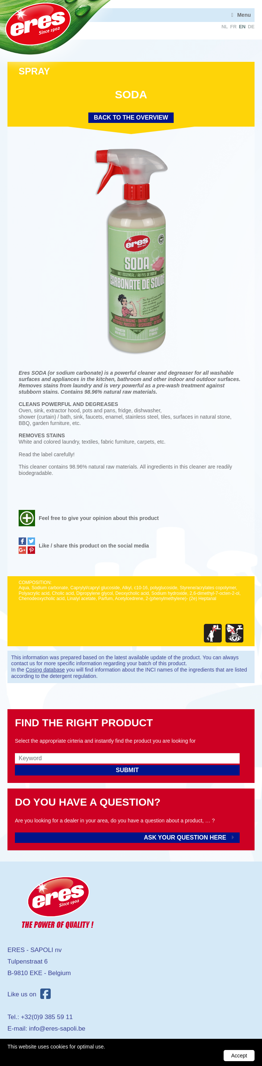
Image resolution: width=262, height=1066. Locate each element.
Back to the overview (131, 117)
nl (224, 26)
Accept (239, 1056)
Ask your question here (185, 837)
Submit (127, 770)
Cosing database (45, 670)
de (251, 26)
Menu (244, 15)
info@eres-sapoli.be (57, 1028)
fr (233, 26)
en (242, 26)
